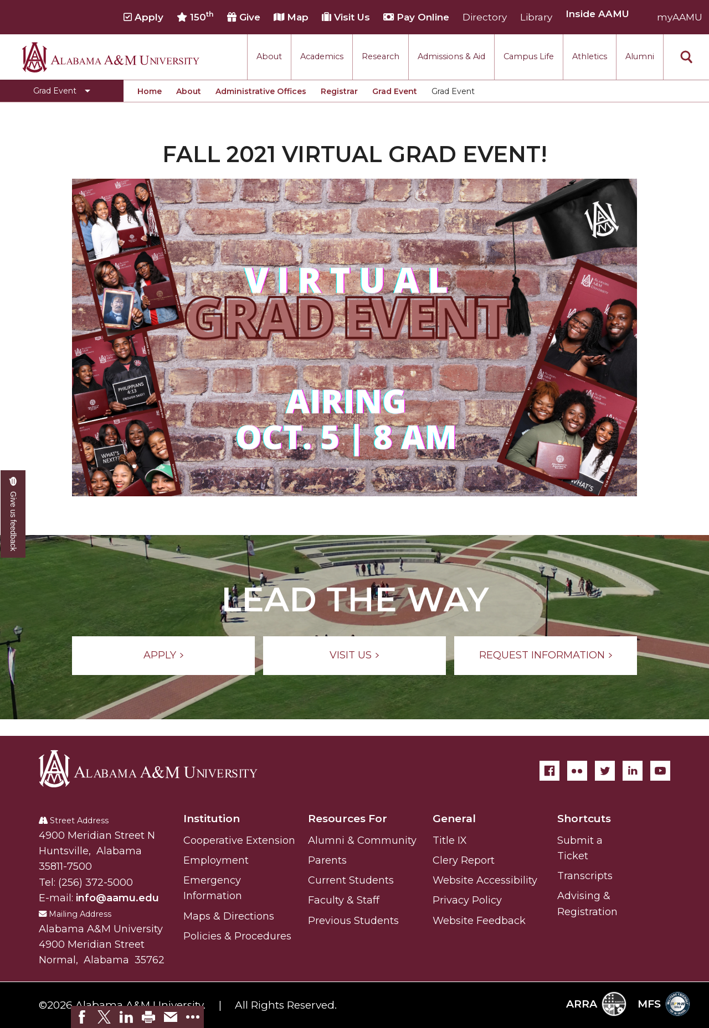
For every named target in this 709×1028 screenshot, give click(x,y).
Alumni (639, 56)
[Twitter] (605, 771)
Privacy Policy (467, 900)
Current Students (351, 880)
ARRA (596, 1003)
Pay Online (416, 17)
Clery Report (464, 860)
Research (380, 56)
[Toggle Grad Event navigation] (62, 91)
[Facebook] (549, 771)
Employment (216, 860)
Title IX (450, 840)
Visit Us (346, 17)
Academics (321, 56)
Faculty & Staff (343, 900)
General (454, 818)
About (269, 56)
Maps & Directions (228, 916)
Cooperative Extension (239, 840)
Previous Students (353, 921)
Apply (143, 17)
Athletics (589, 56)
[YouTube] (660, 771)
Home (149, 91)
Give (243, 17)
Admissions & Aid (451, 56)
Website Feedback (479, 921)
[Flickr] (577, 771)
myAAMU (679, 17)
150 (195, 17)
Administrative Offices (260, 91)
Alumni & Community (362, 840)
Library (536, 17)
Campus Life (529, 56)
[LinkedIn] (633, 771)
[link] (82, 1017)
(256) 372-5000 (95, 882)
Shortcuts (584, 818)
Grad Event (394, 91)
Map (291, 17)
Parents (327, 860)
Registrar (339, 91)
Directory (485, 17)
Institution (211, 818)
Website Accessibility (485, 880)
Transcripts (585, 876)
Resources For (347, 818)
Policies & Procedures (237, 936)
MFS (664, 1003)
